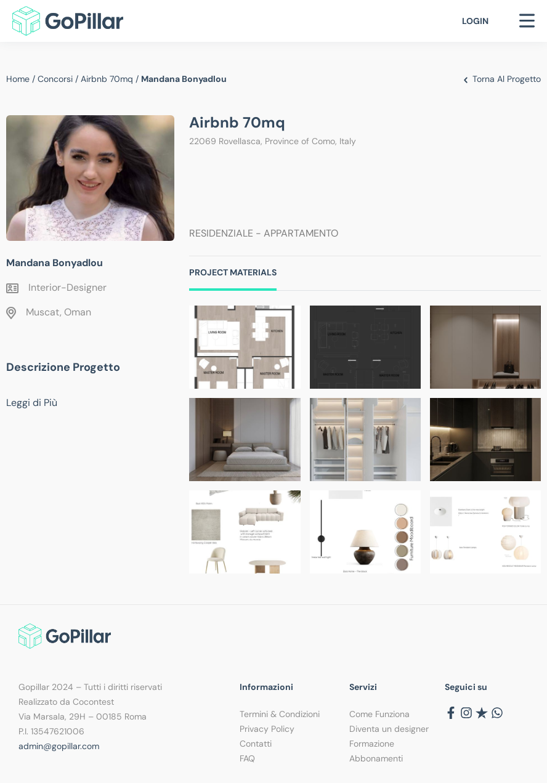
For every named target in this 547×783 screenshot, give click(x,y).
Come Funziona (379, 714)
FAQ (247, 758)
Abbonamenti (376, 758)
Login (475, 20)
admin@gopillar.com (58, 746)
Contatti (256, 743)
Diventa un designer (389, 728)
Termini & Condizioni (280, 714)
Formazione (371, 743)
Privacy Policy (267, 728)
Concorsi (55, 78)
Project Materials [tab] (233, 272)
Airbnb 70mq (107, 78)
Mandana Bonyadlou (54, 262)
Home (18, 78)
